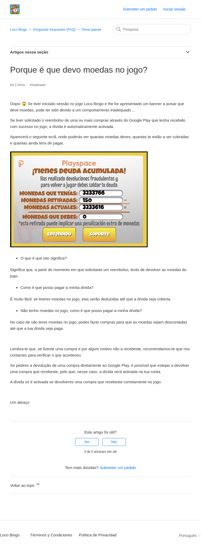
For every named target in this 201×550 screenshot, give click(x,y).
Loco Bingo (18, 29)
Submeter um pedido (140, 9)
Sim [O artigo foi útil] (87, 442)
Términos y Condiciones (51, 535)
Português (190, 535)
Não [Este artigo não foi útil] (114, 442)
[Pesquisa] (152, 29)
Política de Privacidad (97, 535)
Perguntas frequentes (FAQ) (54, 29)
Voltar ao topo (25, 485)
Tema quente (91, 29)
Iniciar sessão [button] (174, 9)
